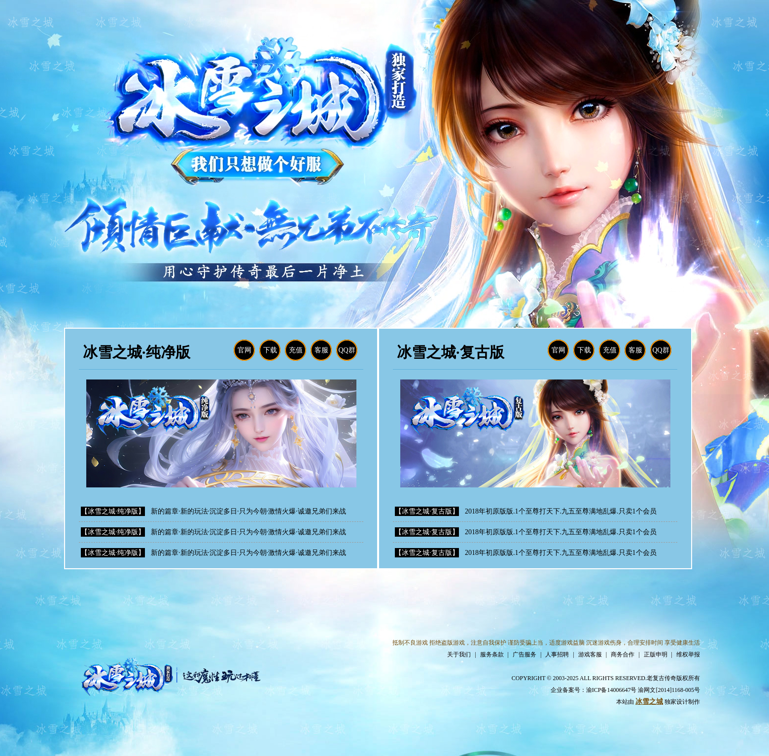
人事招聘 (557, 654)
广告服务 (524, 654)
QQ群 (346, 350)
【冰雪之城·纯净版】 (113, 511)
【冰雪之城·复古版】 (427, 511)
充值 (296, 350)
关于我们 (459, 654)
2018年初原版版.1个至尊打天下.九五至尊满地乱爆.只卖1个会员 (561, 511)
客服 (321, 350)
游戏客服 (590, 654)
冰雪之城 (649, 701)
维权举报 (688, 654)
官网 (244, 350)
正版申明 (655, 654)
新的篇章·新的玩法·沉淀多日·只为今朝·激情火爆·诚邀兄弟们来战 (248, 511)
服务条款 (492, 654)
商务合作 (622, 654)
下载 (270, 350)
